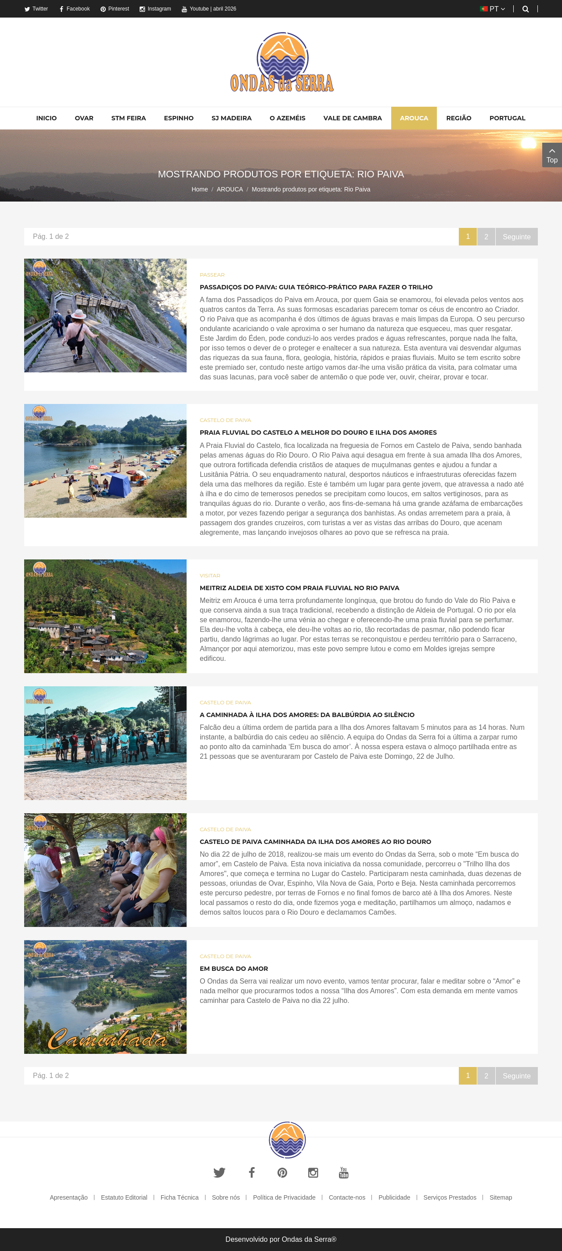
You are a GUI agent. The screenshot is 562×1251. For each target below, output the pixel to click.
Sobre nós (226, 1197)
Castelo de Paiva (225, 420)
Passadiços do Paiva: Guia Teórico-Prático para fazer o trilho (316, 287)
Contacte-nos (347, 1197)
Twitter (36, 9)
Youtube (195, 9)
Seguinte (517, 236)
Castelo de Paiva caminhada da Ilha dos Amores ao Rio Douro (315, 842)
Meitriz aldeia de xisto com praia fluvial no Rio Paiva (300, 588)
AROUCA (230, 189)
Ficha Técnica (180, 1197)
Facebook (74, 9)
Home (199, 189)
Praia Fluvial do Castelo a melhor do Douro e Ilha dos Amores (318, 432)
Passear (212, 274)
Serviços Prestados (450, 1197)
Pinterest (114, 9)
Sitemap (501, 1197)
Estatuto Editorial (124, 1197)
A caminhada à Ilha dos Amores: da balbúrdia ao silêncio (307, 715)
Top (552, 154)
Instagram (155, 9)
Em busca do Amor (234, 969)
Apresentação (68, 1197)
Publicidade (394, 1197)
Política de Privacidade (284, 1197)
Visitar (210, 575)
